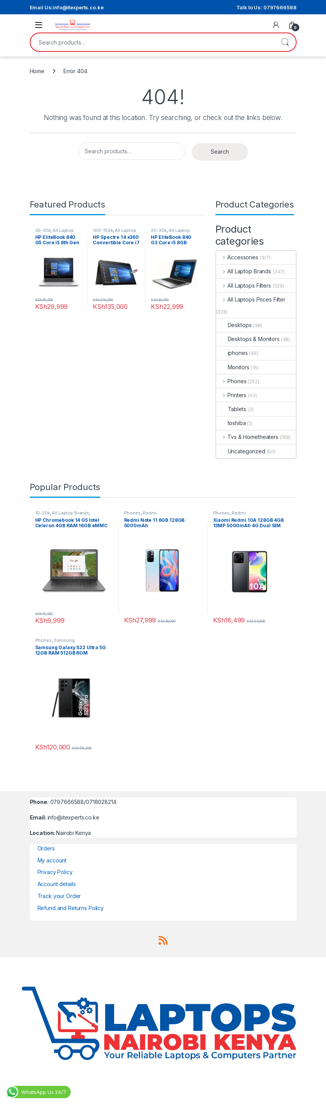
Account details (57, 884)
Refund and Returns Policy (71, 908)
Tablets (231, 409)
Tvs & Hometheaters (247, 437)
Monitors (232, 367)
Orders (46, 848)
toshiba (231, 423)
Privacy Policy (55, 872)
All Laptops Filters (243, 285)
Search (285, 42)
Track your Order (59, 896)
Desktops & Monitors (248, 339)
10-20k (42, 513)
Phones (231, 381)
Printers (231, 395)
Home (37, 71)
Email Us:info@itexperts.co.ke (67, 7)
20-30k (43, 230)
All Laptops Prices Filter (250, 299)
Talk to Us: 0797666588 (266, 7)
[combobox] (152, 42)
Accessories (237, 257)
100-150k (103, 230)
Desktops (234, 325)
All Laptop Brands (243, 271)
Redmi (149, 513)
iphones (232, 353)
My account (52, 860)
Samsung (64, 640)
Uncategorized (240, 451)
